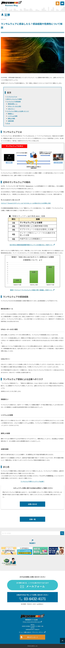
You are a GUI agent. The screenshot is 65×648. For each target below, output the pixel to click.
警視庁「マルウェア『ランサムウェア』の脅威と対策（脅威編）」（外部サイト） (31, 290)
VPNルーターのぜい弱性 (14, 106)
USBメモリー (11, 109)
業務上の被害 (11, 118)
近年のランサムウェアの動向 (14, 99)
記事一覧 (32, 519)
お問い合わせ (32, 504)
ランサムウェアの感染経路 (13, 101)
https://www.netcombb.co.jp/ (31, 622)
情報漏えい (11, 113)
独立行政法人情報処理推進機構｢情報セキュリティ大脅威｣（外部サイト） (31, 245)
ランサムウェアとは (11, 96)
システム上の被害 (12, 116)
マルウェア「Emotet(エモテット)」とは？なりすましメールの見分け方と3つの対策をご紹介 (26, 203)
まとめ (8, 123)
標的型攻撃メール (12, 104)
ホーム (21, 632)
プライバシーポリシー (38, 632)
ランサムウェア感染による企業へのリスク (17, 111)
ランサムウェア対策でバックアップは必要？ (32, 481)
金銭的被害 (11, 121)
